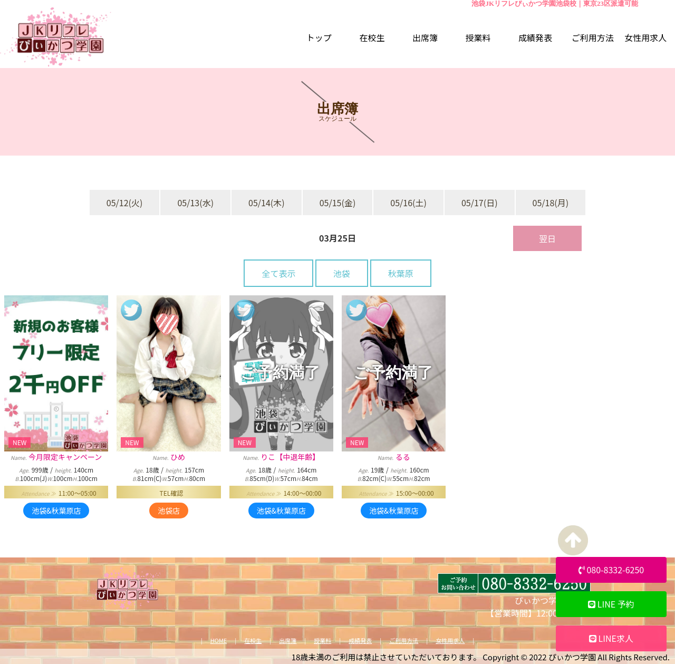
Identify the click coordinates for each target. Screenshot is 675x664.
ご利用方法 (403, 640)
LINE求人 (611, 638)
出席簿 (287, 640)
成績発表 (360, 640)
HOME (218, 640)
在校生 (253, 640)
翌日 (547, 238)
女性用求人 (450, 640)
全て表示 (278, 273)
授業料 (322, 640)
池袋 (341, 273)
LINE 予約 (611, 604)
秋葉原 (400, 273)
